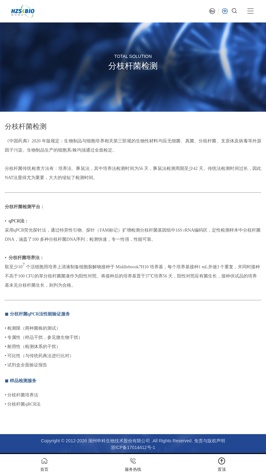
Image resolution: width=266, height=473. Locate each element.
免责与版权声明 (209, 440)
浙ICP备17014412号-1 (133, 447)
